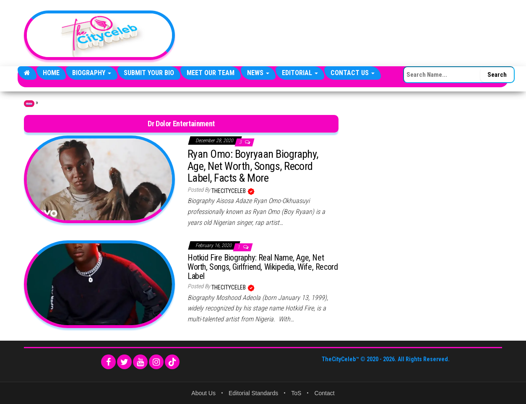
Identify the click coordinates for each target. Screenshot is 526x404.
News (258, 73)
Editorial (300, 73)
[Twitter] (124, 361)
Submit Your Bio (149, 73)
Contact (324, 393)
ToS (296, 393)
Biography (91, 73)
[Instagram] (156, 361)
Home (51, 73)
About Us (203, 393)
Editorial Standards (253, 393)
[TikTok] (172, 361)
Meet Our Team (210, 73)
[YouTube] (140, 361)
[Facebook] (108, 361)
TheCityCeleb (229, 191)
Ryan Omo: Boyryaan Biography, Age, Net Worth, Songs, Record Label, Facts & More (252, 166)
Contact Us (353, 73)
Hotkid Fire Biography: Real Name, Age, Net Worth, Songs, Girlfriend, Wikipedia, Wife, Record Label (262, 267)
